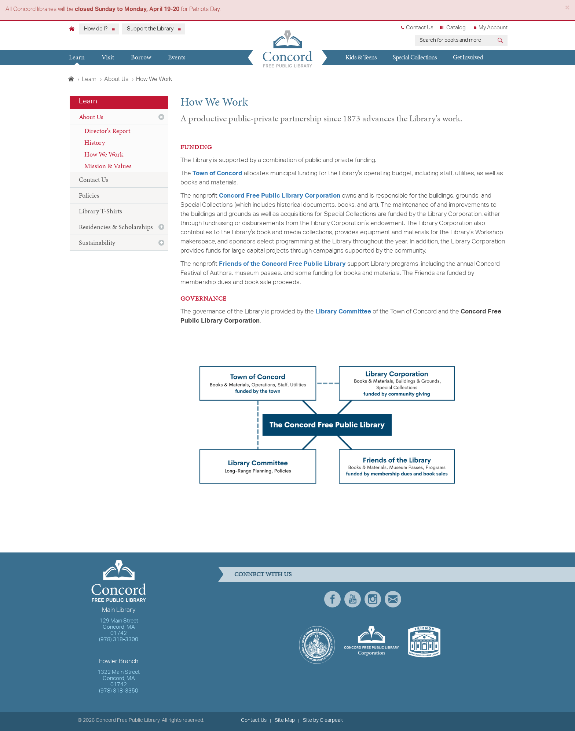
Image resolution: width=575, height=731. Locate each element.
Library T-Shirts (100, 211)
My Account (493, 28)
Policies (89, 195)
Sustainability (97, 242)
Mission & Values (108, 165)
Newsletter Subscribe (393, 599)
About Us (116, 79)
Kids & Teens (361, 57)
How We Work (103, 154)
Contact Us (419, 28)
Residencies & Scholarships (116, 226)
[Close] (567, 9)
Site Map (285, 720)
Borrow (141, 57)
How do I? (95, 28)
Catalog (456, 28)
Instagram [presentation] (373, 599)
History (94, 142)
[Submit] (501, 41)
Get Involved (468, 57)
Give (347, 71)
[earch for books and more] (455, 40)
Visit (108, 57)
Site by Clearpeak (323, 720)
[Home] (72, 29)
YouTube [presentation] (352, 599)
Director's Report (107, 130)
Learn (77, 57)
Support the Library (150, 28)
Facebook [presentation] (332, 599)
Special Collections (415, 57)
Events (177, 57)
